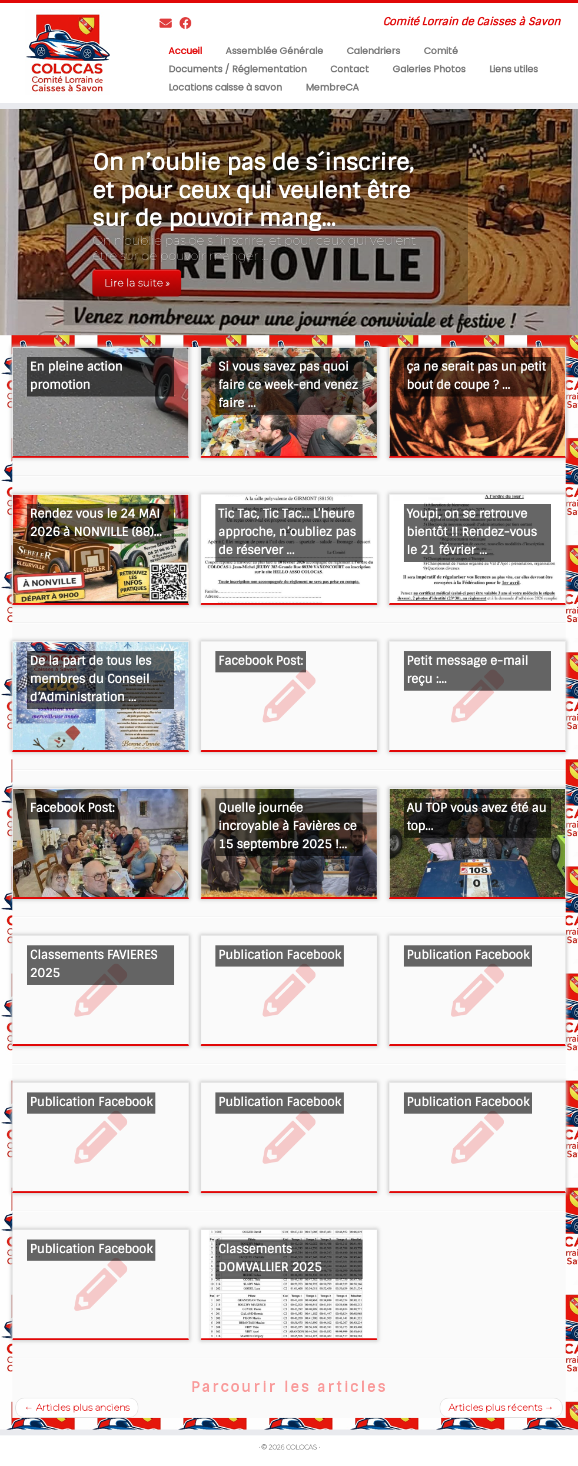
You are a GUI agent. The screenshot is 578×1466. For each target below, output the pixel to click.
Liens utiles (513, 69)
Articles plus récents (501, 1407)
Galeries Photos (429, 69)
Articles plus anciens (76, 1407)
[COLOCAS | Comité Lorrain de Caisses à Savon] (67, 52)
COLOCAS (301, 1447)
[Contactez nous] (170, 23)
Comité (441, 51)
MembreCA (332, 87)
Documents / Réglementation (237, 69)
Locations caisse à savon (225, 87)
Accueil (185, 51)
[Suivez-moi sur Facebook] (190, 23)
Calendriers (373, 51)
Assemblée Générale (274, 51)
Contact (349, 69)
